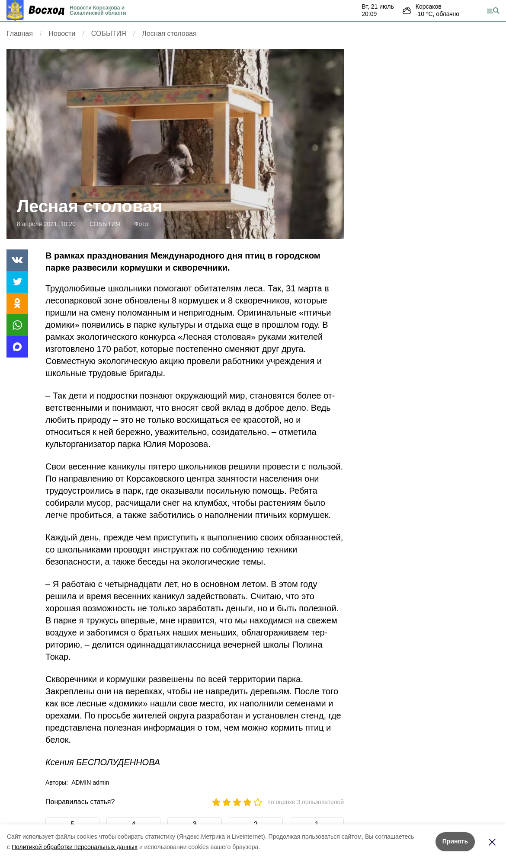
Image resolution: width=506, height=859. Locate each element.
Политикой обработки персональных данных (75, 846)
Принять (455, 841)
